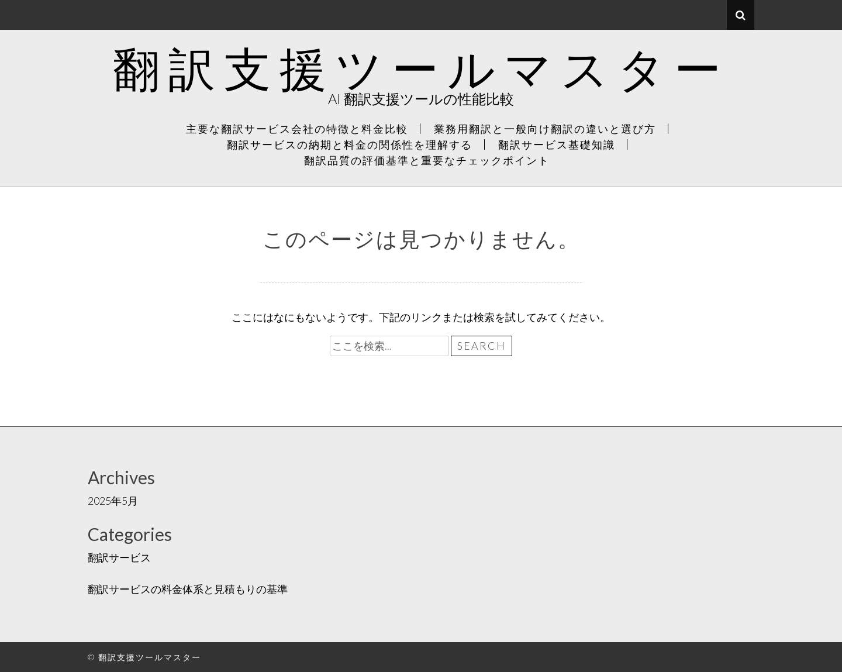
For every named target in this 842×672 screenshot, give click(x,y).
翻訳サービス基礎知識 (556, 144)
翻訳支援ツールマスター (421, 68)
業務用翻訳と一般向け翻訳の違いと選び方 (545, 128)
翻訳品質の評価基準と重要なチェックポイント (427, 160)
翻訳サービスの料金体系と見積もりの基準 (188, 589)
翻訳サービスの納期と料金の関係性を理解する (349, 144)
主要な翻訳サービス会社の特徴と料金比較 (297, 128)
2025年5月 (113, 500)
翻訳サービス (119, 557)
